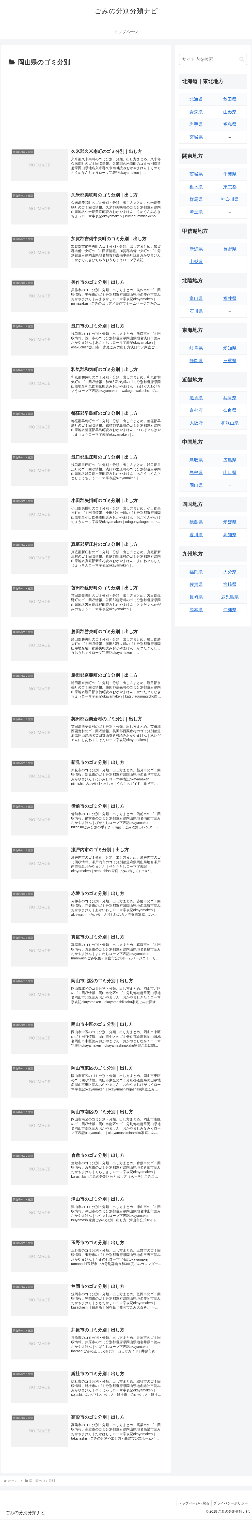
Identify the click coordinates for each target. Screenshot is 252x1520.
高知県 (229, 534)
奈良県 (229, 410)
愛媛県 (229, 522)
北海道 (196, 99)
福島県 (229, 124)
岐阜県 (196, 348)
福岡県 (196, 571)
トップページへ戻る (192, 1505)
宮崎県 (229, 584)
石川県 (196, 311)
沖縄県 (229, 609)
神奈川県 (230, 199)
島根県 (196, 472)
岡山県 (196, 485)
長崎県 (196, 597)
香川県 (196, 534)
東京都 (229, 186)
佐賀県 (196, 584)
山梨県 (196, 261)
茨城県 (196, 174)
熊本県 (196, 609)
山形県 (229, 111)
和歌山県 (230, 422)
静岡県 (196, 360)
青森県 (196, 111)
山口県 (229, 472)
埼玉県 (196, 211)
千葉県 (229, 174)
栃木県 (196, 186)
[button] (241, 59)
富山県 (196, 298)
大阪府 (196, 422)
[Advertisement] (86, 105)
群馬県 (196, 199)
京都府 (196, 410)
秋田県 (229, 99)
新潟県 (196, 249)
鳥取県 (196, 460)
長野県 (229, 249)
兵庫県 (229, 397)
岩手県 (196, 124)
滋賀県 (196, 397)
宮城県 (196, 137)
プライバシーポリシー (230, 1505)
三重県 (229, 360)
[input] (213, 59)
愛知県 (229, 348)
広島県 (229, 460)
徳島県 (196, 522)
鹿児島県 (230, 597)
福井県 (229, 298)
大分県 (229, 571)
